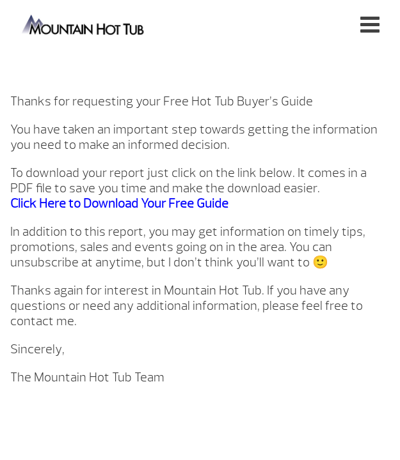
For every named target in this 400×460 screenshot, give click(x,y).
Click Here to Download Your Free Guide (119, 203)
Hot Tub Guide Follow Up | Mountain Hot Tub (83, 24)
